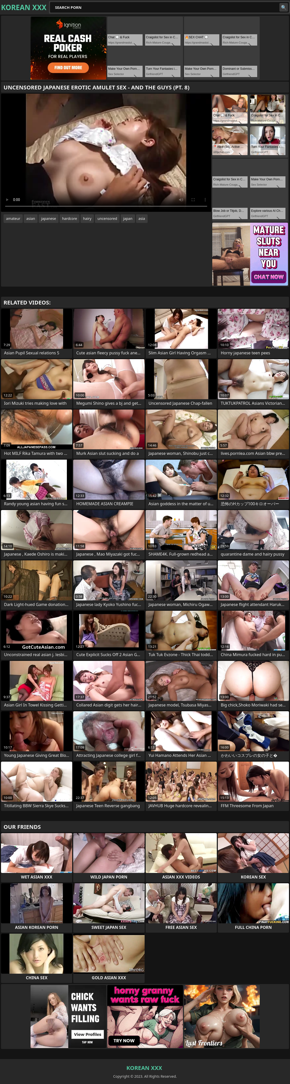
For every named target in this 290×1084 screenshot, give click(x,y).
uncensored (107, 218)
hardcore (69, 218)
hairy (87, 218)
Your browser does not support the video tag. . (106, 153)
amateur (13, 218)
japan (128, 218)
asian (30, 218)
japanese (48, 218)
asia (142, 218)
